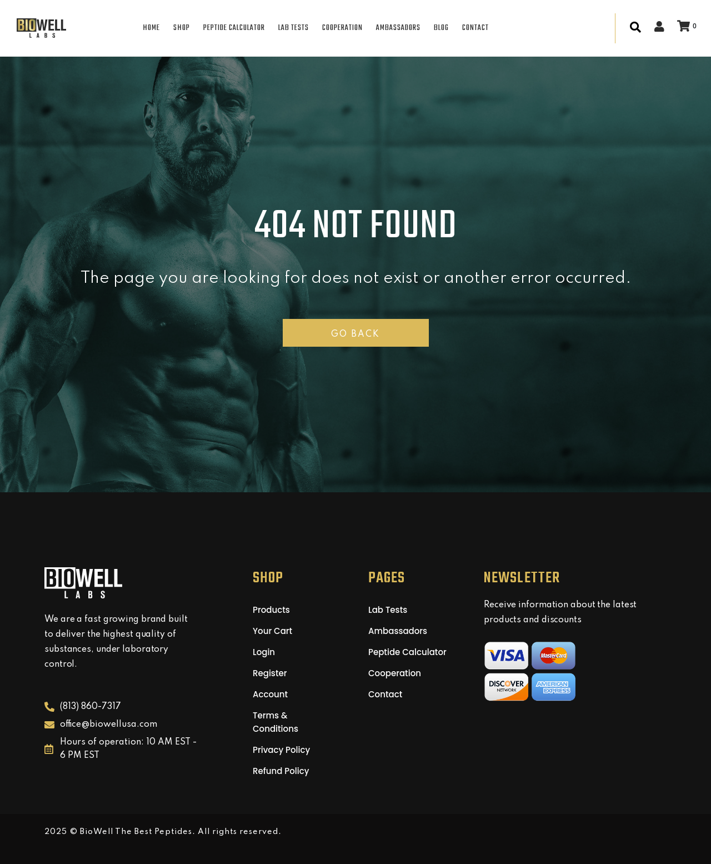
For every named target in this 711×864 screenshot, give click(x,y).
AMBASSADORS (398, 28)
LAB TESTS (293, 28)
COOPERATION (342, 28)
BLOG (441, 28)
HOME (151, 28)
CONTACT (475, 28)
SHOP (181, 28)
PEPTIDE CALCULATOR (234, 28)
